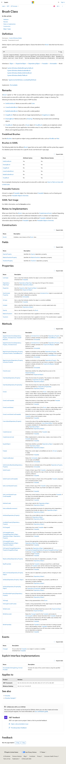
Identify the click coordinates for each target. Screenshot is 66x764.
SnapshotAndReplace (48, 344)
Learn (3, 6)
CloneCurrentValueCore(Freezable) (12, 414)
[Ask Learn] (54, 6)
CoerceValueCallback (47, 423)
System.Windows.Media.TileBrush (17, 75)
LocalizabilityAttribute (29, 80)
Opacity (33, 254)
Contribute (32, 756)
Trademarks (15, 759)
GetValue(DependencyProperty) (11, 515)
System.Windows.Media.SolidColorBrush (19, 73)
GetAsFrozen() (6, 470)
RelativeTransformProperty (10, 257)
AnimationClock (44, 293)
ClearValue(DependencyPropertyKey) (12, 385)
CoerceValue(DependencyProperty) (12, 421)
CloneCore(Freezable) (8, 400)
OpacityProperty (7, 254)
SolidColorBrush (10, 103)
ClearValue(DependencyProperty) (11, 378)
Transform (33, 260)
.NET (8, 6)
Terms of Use (6, 759)
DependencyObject (34, 63)
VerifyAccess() (6, 609)
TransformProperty (8, 260)
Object (11, 63)
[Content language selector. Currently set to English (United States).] (11, 752)
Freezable (45, 63)
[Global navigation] (1, 2)
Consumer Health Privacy (51, 756)
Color (33, 103)
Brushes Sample (10, 698)
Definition (6, 19)
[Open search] (58, 2)
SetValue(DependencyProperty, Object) (13, 579)
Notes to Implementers (9, 24)
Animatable (53, 63)
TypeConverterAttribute (16, 80)
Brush (47, 44)
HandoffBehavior (52, 337)
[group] (33, 56)
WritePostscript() (7, 614)
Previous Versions (17, 756)
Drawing (29, 119)
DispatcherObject (21, 63)
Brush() (5, 237)
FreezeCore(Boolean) (8, 458)
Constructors (6, 26)
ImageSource (46, 115)
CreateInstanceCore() (45, 213)
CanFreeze (5, 278)
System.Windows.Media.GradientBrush (19, 70)
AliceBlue (52, 138)
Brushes (9, 138)
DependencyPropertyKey (44, 386)
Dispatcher (6, 288)
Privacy (39, 756)
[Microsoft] (33, 2)
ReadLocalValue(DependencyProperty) (13, 559)
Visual (27, 125)
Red (58, 138)
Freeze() (5, 451)
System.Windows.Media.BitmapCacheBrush (20, 68)
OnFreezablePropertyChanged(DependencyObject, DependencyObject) (10, 543)
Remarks (5, 22)
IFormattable (13, 85)
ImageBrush (8, 115)
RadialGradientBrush (11, 111)
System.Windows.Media (15, 38)
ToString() (5, 600)
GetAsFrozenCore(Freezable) (10, 479)
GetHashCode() (7, 503)
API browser (14, 6)
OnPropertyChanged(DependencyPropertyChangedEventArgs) (41, 550)
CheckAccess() (6, 371)
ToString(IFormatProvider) (9, 604)
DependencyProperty (54, 336)
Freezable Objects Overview (20, 195)
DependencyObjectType (25, 283)
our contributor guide (41, 711)
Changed (33, 552)
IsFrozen (5, 300)
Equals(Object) (6, 444)
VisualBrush (8, 125)
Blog (25, 756)
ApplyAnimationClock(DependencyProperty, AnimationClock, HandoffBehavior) (12, 337)
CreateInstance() (7, 432)
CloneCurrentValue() (8, 407)
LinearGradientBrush (11, 107)
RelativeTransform (35, 257)
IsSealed (5, 305)
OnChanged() (6, 527)
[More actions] (62, 6)
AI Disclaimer (6, 756)
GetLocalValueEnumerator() (10, 508)
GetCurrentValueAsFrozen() (10, 486)
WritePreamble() (7, 624)
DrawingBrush (9, 119)
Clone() (5, 391)
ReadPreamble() (7, 564)
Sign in (63, 2)
